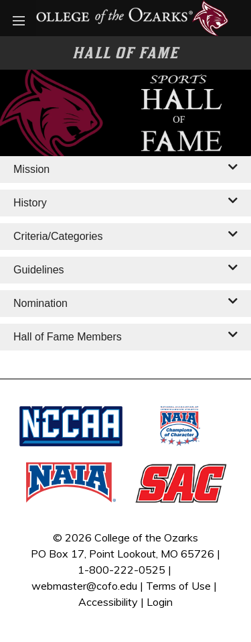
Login (160, 601)
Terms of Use (178, 585)
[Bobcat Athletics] (125, 16)
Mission (31, 169)
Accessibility (108, 601)
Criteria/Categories (57, 236)
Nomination (40, 303)
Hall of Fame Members (67, 336)
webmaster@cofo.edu (84, 585)
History (30, 202)
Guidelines (38, 269)
